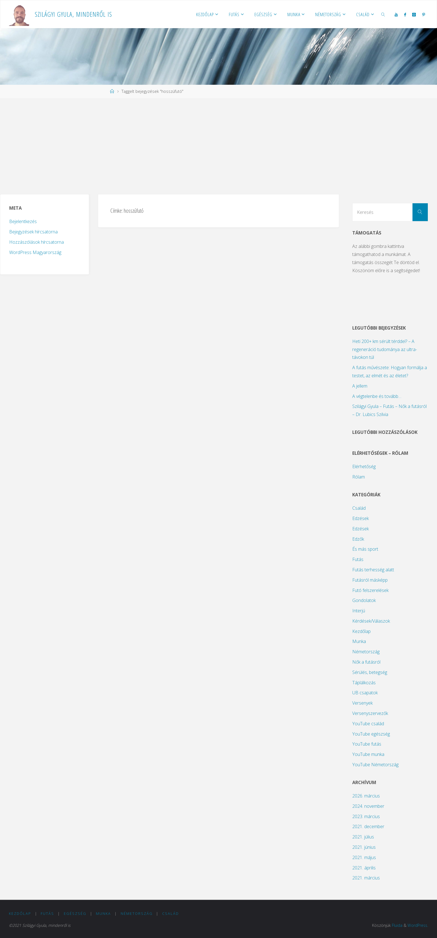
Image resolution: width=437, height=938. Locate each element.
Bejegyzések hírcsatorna (33, 232)
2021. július (363, 837)
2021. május (364, 857)
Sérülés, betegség (369, 672)
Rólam (358, 477)
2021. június (364, 847)
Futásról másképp (370, 580)
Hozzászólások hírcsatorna (36, 242)
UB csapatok (365, 693)
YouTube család (368, 724)
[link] (383, 14)
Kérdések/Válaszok (371, 621)
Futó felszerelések (370, 590)
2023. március (366, 816)
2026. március (366, 796)
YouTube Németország (375, 764)
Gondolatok (364, 600)
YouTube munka (368, 754)
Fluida (396, 925)
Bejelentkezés (23, 221)
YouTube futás (366, 744)
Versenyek (362, 703)
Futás (357, 559)
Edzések (360, 518)
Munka (359, 641)
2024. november (368, 806)
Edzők (358, 539)
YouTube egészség (371, 734)
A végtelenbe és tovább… (376, 396)
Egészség (75, 913)
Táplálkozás (364, 683)
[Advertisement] (218, 146)
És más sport (365, 549)
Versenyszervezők (370, 713)
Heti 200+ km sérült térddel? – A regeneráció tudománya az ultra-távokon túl (384, 349)
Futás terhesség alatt (373, 570)
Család (359, 508)
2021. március (366, 878)
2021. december (368, 826)
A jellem (359, 386)
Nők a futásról (366, 662)
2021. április (364, 868)
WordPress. (417, 925)
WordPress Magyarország (35, 252)
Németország (366, 652)
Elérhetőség (364, 466)
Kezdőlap (361, 631)
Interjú (358, 611)
